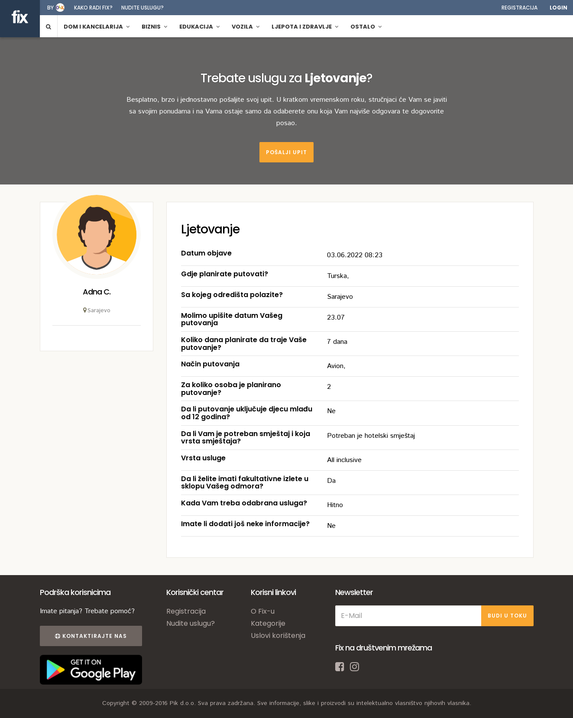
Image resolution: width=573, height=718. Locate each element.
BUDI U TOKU (507, 615)
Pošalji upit (286, 152)
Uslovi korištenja (278, 635)
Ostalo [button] (366, 27)
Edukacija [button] (199, 27)
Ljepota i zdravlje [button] (305, 27)
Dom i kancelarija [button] (96, 27)
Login (558, 7)
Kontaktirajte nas (91, 636)
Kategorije (268, 623)
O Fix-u (263, 611)
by (50, 7)
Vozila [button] (245, 27)
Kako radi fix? (93, 7)
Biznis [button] (154, 27)
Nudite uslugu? (142, 7)
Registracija (519, 7)
